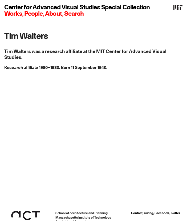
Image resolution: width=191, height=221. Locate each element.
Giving (148, 213)
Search (74, 14)
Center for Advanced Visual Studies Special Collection (77, 7)
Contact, (137, 213)
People (33, 14)
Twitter (175, 213)
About (53, 14)
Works (13, 14)
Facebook (162, 213)
